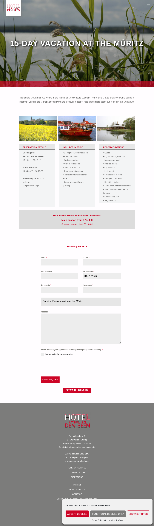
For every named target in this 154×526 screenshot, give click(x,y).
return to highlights (77, 390)
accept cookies (77, 514)
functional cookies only (108, 514)
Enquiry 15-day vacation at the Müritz (63, 301)
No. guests (46, 285)
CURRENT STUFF (77, 472)
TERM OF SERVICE (77, 468)
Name (44, 258)
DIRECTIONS (77, 477)
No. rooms (88, 285)
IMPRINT (77, 485)
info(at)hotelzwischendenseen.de (80, 447)
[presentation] (63, 366)
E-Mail (86, 258)
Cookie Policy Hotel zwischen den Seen (107, 520)
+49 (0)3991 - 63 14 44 (80, 443)
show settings (138, 514)
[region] (77, 43)
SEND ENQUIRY (50, 379)
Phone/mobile (46, 271)
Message (44, 312)
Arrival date (88, 271)
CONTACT (77, 494)
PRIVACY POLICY (77, 489)
